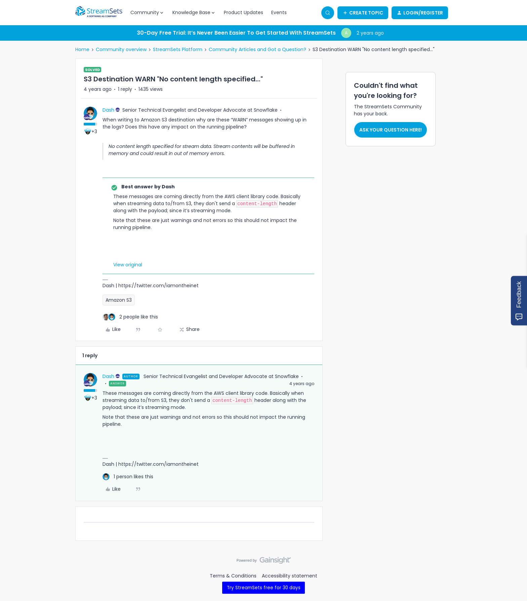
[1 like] (128, 476)
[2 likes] (130, 317)
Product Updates (243, 12)
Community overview (121, 49)
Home (82, 49)
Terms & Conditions (233, 575)
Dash (108, 110)
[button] (363, 13)
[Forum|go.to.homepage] (98, 13)
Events (279, 12)
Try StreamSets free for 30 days (263, 587)
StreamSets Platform (177, 49)
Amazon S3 (119, 300)
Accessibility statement (289, 575)
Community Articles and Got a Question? (257, 49)
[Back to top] (513, 566)
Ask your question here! (390, 129)
